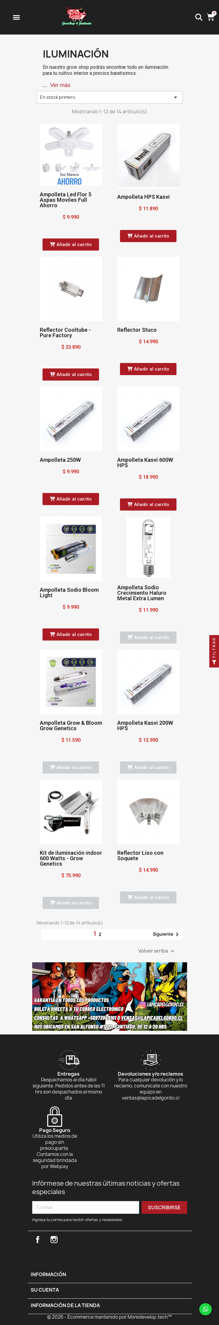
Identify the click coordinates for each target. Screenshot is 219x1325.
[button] (71, 244)
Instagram (54, 1239)
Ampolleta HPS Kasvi (143, 197)
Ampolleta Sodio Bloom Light (69, 592)
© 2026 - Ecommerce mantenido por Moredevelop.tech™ (109, 1317)
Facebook (38, 1239)
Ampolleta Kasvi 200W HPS (145, 725)
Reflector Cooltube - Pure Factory (65, 332)
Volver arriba (157, 951)
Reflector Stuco (137, 330)
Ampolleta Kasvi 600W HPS (145, 462)
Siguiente (167, 934)
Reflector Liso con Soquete (140, 855)
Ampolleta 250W (60, 460)
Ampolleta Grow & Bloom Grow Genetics (71, 725)
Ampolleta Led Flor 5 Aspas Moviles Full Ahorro (65, 199)
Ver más (60, 85)
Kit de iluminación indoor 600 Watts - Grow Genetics (71, 858)
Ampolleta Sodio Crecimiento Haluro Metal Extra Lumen (141, 592)
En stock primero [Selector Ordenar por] (109, 97)
